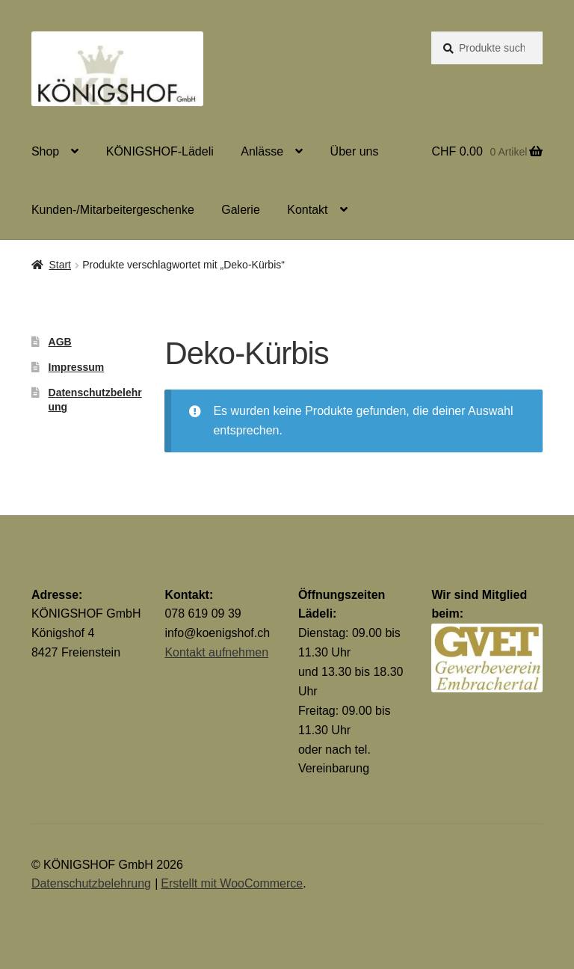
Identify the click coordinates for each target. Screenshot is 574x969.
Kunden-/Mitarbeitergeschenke (112, 209)
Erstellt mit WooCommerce (232, 883)
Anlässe (262, 151)
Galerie (240, 209)
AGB (60, 342)
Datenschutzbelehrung (91, 883)
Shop (45, 151)
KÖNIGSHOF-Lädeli (160, 151)
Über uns (354, 151)
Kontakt (307, 209)
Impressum (77, 367)
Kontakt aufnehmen (216, 652)
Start (60, 265)
